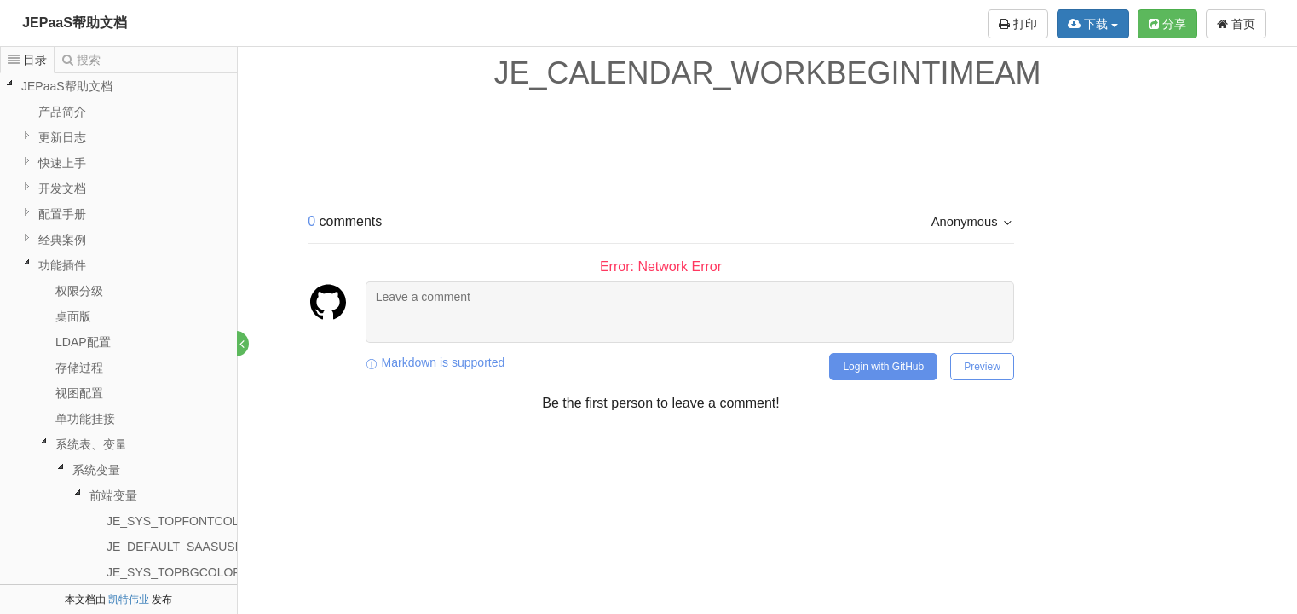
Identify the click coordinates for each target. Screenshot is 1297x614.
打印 (1018, 24)
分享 (1167, 24)
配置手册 (62, 214)
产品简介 (62, 112)
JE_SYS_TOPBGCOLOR (174, 572)
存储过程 (79, 367)
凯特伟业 (128, 599)
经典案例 (62, 239)
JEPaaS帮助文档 (74, 22)
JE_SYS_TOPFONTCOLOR (182, 521)
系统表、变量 (91, 444)
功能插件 (62, 265)
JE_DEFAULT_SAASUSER (179, 546)
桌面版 (73, 316)
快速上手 (62, 163)
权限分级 (79, 291)
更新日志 (62, 137)
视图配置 (79, 393)
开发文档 (62, 188)
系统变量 (96, 470)
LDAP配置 (83, 342)
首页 (1236, 24)
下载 (1093, 24)
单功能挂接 (85, 419)
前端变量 (113, 495)
